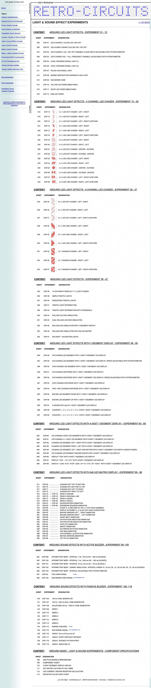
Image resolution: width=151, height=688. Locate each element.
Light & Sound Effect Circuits (12, 41)
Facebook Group (7, 89)
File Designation (7, 77)
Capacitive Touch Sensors (11, 33)
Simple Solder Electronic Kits (12, 69)
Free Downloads (7, 83)
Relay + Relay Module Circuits (12, 53)
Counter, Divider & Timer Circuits (13, 37)
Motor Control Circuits (9, 49)
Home (3, 8)
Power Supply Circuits (9, 25)
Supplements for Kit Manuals (12, 21)
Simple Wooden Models (10, 65)
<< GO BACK (144, 22)
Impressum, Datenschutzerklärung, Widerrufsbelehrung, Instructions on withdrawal (14, 103)
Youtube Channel (7, 91)
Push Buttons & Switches (10, 29)
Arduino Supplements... (10, 17)
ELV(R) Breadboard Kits (10, 61)
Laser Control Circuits (9, 45)
